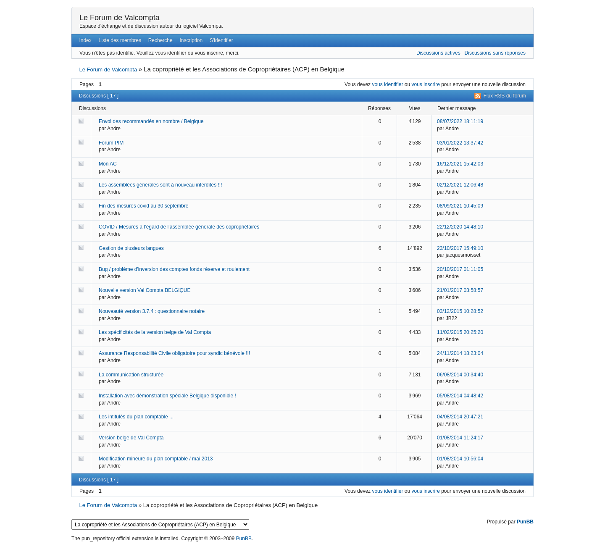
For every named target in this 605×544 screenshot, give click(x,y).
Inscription (191, 40)
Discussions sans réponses (495, 53)
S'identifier (221, 40)
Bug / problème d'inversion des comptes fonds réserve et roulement (174, 269)
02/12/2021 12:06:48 (460, 185)
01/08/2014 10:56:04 (460, 459)
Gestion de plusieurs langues (131, 248)
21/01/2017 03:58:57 (460, 290)
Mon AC (108, 164)
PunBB (525, 522)
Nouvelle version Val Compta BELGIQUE (145, 290)
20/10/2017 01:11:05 (460, 269)
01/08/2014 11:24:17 (460, 438)
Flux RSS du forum (505, 96)
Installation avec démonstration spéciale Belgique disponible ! (167, 396)
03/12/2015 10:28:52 (460, 311)
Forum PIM (111, 143)
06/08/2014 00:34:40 (460, 375)
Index (85, 40)
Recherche (160, 40)
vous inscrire (426, 84)
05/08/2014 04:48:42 (460, 396)
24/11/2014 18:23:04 (460, 353)
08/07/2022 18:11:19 (460, 121)
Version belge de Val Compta (131, 438)
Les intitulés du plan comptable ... (136, 417)
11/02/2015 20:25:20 (460, 332)
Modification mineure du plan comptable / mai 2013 (156, 459)
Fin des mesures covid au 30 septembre (143, 206)
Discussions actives (438, 53)
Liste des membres (120, 40)
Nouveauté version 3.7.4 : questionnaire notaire (152, 311)
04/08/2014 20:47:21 (460, 417)
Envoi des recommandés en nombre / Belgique (151, 121)
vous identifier (387, 84)
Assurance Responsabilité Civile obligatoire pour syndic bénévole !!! (174, 353)
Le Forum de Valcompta (119, 17)
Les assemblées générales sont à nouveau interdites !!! (160, 185)
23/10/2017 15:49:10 (460, 248)
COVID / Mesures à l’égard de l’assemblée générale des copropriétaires (179, 227)
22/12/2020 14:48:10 (460, 227)
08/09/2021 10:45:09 (460, 206)
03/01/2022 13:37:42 (460, 143)
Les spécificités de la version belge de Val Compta (155, 332)
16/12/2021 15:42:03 (460, 164)
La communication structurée (131, 375)
